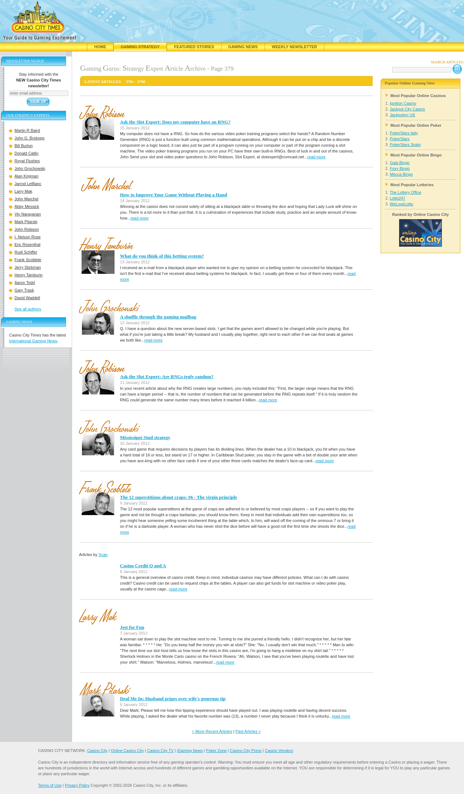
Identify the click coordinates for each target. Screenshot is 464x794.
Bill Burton (23, 145)
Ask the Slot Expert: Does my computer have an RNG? (175, 122)
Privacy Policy (77, 785)
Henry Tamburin (28, 275)
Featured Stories (194, 47)
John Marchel (26, 199)
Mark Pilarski (25, 222)
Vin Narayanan (27, 214)
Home (100, 47)
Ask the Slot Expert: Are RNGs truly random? (167, 376)
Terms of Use (50, 785)
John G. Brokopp (29, 138)
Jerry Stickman (27, 267)
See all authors (27, 309)
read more (316, 157)
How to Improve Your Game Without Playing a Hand (173, 194)
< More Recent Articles (212, 731)
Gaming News (243, 47)
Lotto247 (397, 198)
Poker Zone (216, 750)
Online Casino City (127, 750)
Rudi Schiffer (25, 252)
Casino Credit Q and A (143, 565)
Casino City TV (160, 750)
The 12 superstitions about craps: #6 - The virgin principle (178, 497)
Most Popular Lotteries (412, 185)
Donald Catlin (26, 153)
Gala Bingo (399, 162)
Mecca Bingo (401, 174)
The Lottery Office (405, 192)
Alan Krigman (26, 176)
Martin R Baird (27, 130)
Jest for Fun (132, 627)
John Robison (26, 229)
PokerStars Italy (404, 133)
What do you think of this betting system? (162, 256)
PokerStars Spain (405, 144)
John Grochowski (29, 168)
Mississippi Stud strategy (145, 437)
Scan (103, 554)
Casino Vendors (279, 750)
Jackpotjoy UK (402, 115)
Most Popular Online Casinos (418, 95)
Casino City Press (245, 750)
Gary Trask (24, 290)
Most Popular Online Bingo (416, 155)
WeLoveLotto (401, 204)
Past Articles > (248, 731)
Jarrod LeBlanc (27, 183)
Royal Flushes (27, 161)
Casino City (97, 750)
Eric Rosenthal (27, 244)
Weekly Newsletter (294, 47)
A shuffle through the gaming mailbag (158, 316)
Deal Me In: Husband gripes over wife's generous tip (172, 698)
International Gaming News (33, 341)
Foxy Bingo (400, 168)
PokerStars (399, 139)
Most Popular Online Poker (416, 125)
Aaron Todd (24, 282)
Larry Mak (23, 191)
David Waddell (27, 298)
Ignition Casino (403, 103)
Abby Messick (26, 206)
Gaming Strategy (140, 47)
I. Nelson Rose (27, 237)
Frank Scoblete (27, 260)
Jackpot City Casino (407, 109)
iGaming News (190, 750)
